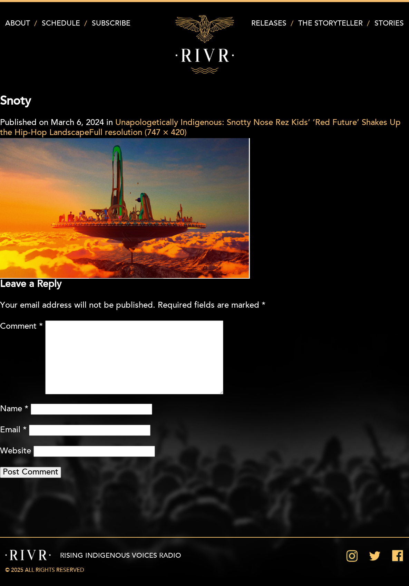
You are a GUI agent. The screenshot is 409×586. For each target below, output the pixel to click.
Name (14, 409)
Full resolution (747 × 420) (138, 132)
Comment (21, 326)
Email (13, 430)
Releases (268, 24)
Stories (389, 24)
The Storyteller (330, 24)
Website (15, 451)
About (17, 24)
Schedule (61, 24)
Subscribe (111, 24)
